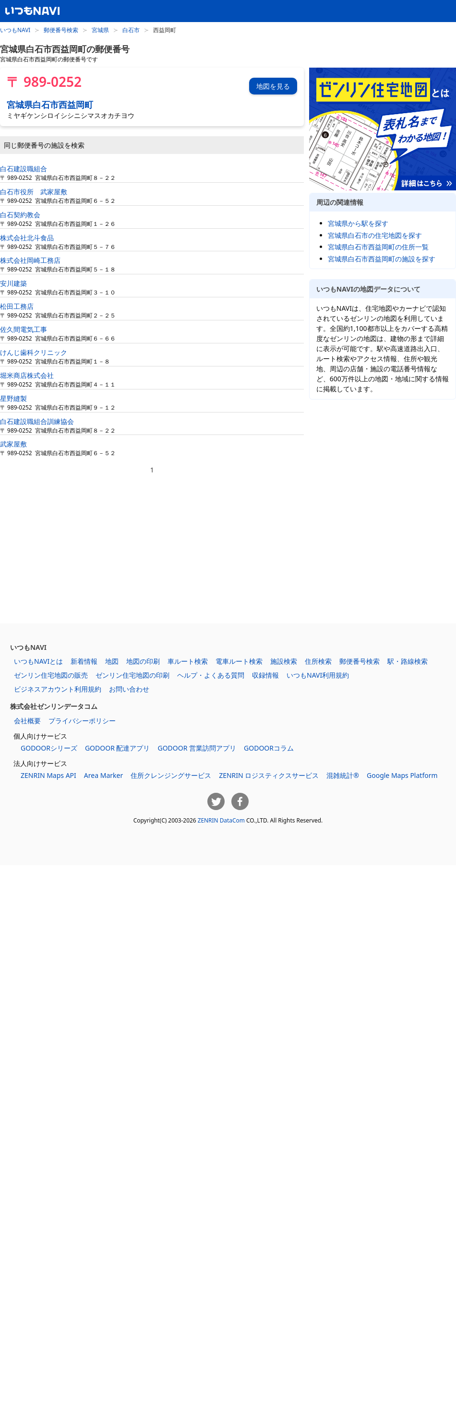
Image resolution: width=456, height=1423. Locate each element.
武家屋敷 (13, 443)
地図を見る (273, 86)
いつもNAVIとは (38, 661)
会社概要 (27, 720)
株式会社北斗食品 (27, 237)
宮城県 (100, 30)
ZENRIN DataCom (221, 820)
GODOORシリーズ (49, 748)
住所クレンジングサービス (171, 775)
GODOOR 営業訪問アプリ (196, 748)
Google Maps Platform (402, 775)
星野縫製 (13, 398)
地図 (112, 661)
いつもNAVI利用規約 (318, 675)
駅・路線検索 (407, 661)
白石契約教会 (20, 214)
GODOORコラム (269, 748)
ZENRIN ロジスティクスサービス (269, 775)
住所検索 (318, 661)
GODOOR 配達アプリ (117, 748)
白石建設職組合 (23, 168)
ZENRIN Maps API (48, 775)
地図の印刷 (143, 661)
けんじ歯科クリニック (33, 352)
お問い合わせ (129, 689)
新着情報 (84, 661)
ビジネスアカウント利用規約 (57, 689)
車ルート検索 (188, 661)
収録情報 (265, 675)
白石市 (131, 30)
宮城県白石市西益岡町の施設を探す (381, 258)
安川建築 (13, 283)
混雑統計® (342, 775)
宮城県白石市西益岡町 (50, 104)
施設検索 (283, 661)
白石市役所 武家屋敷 (33, 191)
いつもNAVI (15, 30)
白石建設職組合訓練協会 (37, 421)
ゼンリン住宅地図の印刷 (132, 675)
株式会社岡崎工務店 (30, 260)
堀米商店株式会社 (27, 375)
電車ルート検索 (239, 661)
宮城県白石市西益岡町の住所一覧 (378, 246)
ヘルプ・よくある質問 (210, 675)
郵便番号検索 (61, 30)
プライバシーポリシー (82, 720)
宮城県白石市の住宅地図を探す (375, 235)
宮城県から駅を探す (358, 223)
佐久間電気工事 (23, 329)
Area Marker (103, 775)
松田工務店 (17, 306)
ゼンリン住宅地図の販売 (51, 675)
